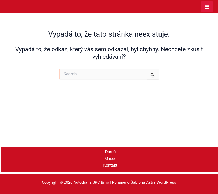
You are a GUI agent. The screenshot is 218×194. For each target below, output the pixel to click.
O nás (110, 159)
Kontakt (110, 165)
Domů (110, 152)
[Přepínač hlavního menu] (207, 6)
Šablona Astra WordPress (153, 182)
